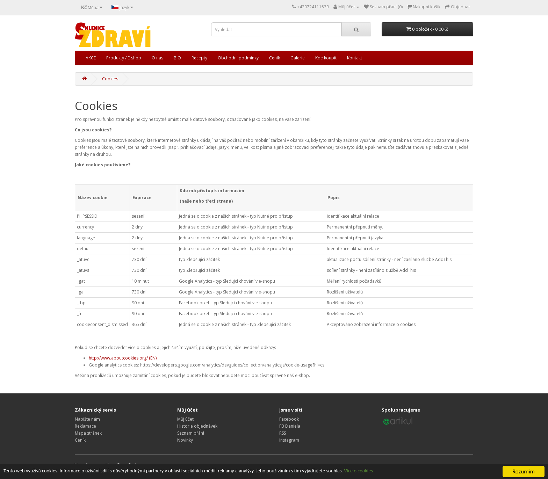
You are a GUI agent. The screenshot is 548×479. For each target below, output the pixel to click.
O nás (157, 58)
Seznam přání (190, 433)
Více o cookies (423, 472)
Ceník (274, 58)
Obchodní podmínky (238, 58)
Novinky (185, 440)
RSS (282, 433)
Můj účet (185, 419)
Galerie (297, 58)
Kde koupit (326, 58)
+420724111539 (313, 7)
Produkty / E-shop (123, 58)
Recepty (199, 58)
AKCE (91, 58)
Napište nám (87, 419)
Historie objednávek (197, 426)
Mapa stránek (88, 433)
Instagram (289, 440)
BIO (177, 58)
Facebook (289, 419)
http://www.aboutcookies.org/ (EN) (123, 358)
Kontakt (354, 58)
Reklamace (85, 426)
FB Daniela (289, 426)
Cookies (110, 79)
